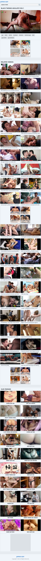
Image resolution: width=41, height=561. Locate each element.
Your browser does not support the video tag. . (20, 21)
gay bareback (11, 37)
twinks (10, 35)
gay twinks (4, 37)
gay (2, 35)
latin (33, 35)
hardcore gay (28, 35)
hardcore (21, 35)
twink (6, 35)
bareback (15, 35)
